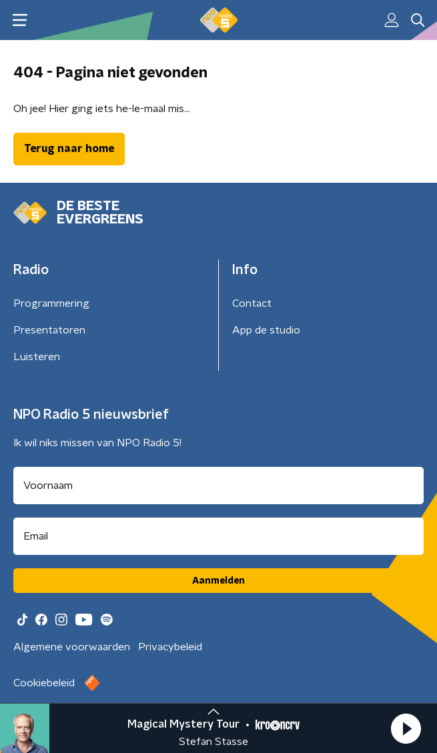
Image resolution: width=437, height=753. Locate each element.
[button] (405, 728)
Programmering (51, 303)
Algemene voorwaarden (71, 647)
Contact (252, 303)
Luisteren (36, 356)
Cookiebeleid (44, 683)
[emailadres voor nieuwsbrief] (218, 536)
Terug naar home (69, 148)
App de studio (266, 330)
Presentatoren (49, 330)
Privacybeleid (170, 647)
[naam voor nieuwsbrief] (218, 485)
